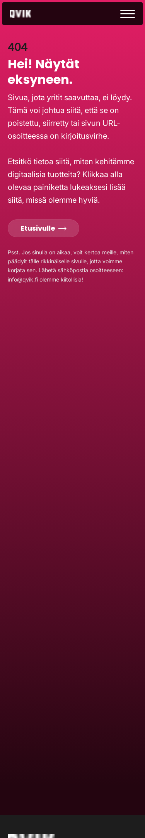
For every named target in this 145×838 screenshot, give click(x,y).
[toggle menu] (127, 13)
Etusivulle (43, 228)
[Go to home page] (27, 14)
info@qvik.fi (23, 279)
